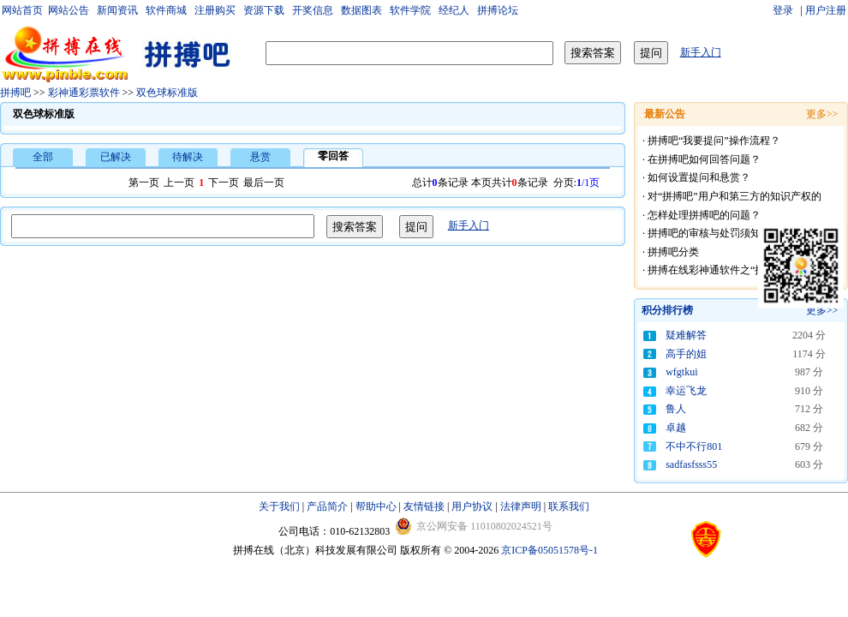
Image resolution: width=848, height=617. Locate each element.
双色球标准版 (167, 93)
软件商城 (166, 10)
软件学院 (410, 10)
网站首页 (22, 10)
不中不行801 (694, 446)
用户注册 (825, 10)
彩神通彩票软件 (84, 93)
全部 (43, 157)
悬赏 (260, 157)
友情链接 (424, 506)
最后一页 (263, 183)
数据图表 (361, 10)
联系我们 (568, 506)
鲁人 (676, 409)
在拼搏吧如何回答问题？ (704, 159)
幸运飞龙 (686, 391)
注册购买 (215, 10)
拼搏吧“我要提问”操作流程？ (714, 141)
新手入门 (700, 52)
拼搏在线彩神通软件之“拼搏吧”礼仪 (729, 270)
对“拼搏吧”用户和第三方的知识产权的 (734, 196)
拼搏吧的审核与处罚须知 (704, 233)
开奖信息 (312, 10)
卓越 (676, 428)
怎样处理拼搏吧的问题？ (704, 215)
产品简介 (327, 506)
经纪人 (454, 10)
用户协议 (472, 506)
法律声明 (520, 506)
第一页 (143, 183)
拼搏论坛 (497, 10)
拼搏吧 (15, 93)
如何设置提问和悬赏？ (699, 177)
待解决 (187, 157)
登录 (784, 10)
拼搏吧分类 (673, 252)
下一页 (223, 183)
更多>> (822, 310)
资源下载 (263, 10)
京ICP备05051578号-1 (549, 550)
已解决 (115, 157)
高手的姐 (686, 354)
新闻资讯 (117, 10)
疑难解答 (686, 335)
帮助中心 (376, 506)
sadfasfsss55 (691, 464)
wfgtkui (681, 372)
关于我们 (279, 506)
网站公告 (68, 10)
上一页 (179, 183)
